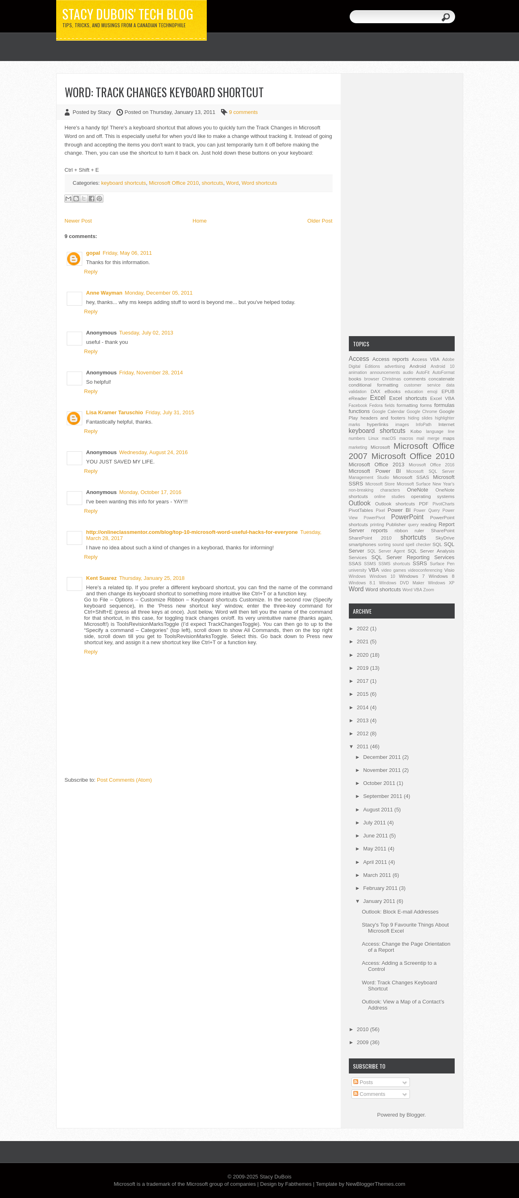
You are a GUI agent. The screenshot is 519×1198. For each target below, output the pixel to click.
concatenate (442, 378)
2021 (363, 641)
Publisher (396, 524)
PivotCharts (444, 504)
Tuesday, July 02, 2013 (146, 333)
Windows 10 (382, 576)
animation (358, 372)
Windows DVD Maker (401, 583)
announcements (385, 372)
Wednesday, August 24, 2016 (153, 452)
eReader (358, 398)
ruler (419, 530)
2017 (363, 681)
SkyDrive (445, 537)
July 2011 (375, 823)
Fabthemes (298, 1184)
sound (398, 544)
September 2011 (383, 796)
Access (359, 358)
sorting (384, 544)
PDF (423, 503)
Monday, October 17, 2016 (150, 492)
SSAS (355, 563)
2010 (363, 1029)
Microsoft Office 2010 (174, 183)
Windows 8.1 (362, 583)
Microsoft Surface (414, 484)
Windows (357, 576)
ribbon (401, 530)
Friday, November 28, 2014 (151, 372)
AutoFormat (443, 372)
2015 (363, 694)
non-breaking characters (374, 490)
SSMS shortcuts (394, 564)
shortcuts (212, 183)
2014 (363, 707)
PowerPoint (407, 517)
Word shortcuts (259, 183)
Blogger (416, 1115)
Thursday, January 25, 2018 (152, 578)
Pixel (380, 510)
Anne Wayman (104, 293)
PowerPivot (374, 518)
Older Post (319, 221)
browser (371, 379)
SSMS (370, 564)
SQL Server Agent (386, 551)
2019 (363, 668)
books (355, 378)
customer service (422, 385)
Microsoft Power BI (375, 471)
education (414, 391)
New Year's (444, 484)
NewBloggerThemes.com (375, 1184)
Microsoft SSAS (411, 477)
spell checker (418, 544)
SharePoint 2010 (370, 537)
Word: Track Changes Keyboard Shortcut (164, 92)
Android (418, 366)
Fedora (376, 405)
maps (449, 438)
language (435, 431)
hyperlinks (378, 424)
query (413, 524)
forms (426, 405)
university (358, 570)
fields (389, 405)
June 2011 (376, 836)
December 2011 (382, 757)
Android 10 (443, 366)
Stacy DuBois (275, 1177)
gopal (93, 253)
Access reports (390, 359)
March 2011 (377, 875)
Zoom (428, 590)
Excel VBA (442, 398)
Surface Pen (442, 564)
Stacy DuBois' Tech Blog (127, 14)
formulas (444, 405)
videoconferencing (425, 570)
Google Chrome (422, 411)
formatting (407, 405)
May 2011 (375, 849)
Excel (377, 397)
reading (428, 524)
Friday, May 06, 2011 (127, 253)
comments (415, 378)
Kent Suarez (101, 578)
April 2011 (375, 862)
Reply (91, 272)
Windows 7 (412, 576)
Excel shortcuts (408, 398)
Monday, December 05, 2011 (159, 293)
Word (232, 183)
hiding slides (420, 418)
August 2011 (378, 810)
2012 (363, 733)
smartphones (363, 544)
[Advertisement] (402, 204)
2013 (363, 720)
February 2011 (381, 888)
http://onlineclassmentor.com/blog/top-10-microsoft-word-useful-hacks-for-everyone (192, 532)
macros (406, 438)
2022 (363, 628)
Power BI (399, 510)
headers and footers (383, 417)
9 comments (243, 112)
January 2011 (379, 901)
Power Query (427, 510)
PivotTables (361, 510)
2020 (363, 655)
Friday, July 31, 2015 (169, 412)
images (402, 424)
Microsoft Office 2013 (377, 464)
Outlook (360, 503)
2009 (363, 1042)
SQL (437, 544)
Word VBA (412, 590)
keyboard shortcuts (123, 183)
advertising (395, 366)
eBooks (393, 391)
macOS (389, 438)
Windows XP (441, 583)
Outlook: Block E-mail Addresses (400, 912)
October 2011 (379, 783)
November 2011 (382, 770)
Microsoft (380, 447)
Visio (449, 570)
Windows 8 (441, 576)
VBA (373, 570)
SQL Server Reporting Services (412, 557)
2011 (363, 746)
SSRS (420, 563)
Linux (373, 438)
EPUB (448, 391)
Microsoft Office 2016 (431, 465)
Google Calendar (388, 411)
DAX (376, 391)
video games (393, 570)
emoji (432, 391)
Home (200, 221)
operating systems (433, 496)
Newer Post (78, 221)
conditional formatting (374, 384)
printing (377, 524)
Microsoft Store (380, 484)
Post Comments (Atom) (124, 780)
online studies (389, 496)
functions (359, 411)
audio (408, 372)
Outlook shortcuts (395, 503)
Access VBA (426, 359)
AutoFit (422, 372)
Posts (363, 1082)
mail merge (428, 438)
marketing (358, 447)
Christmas (391, 379)
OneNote (417, 490)
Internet (446, 424)
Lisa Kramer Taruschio (114, 412)
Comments (369, 1094)
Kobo (415, 431)
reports (379, 530)
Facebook (358, 405)
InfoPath (423, 424)
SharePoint (443, 530)
